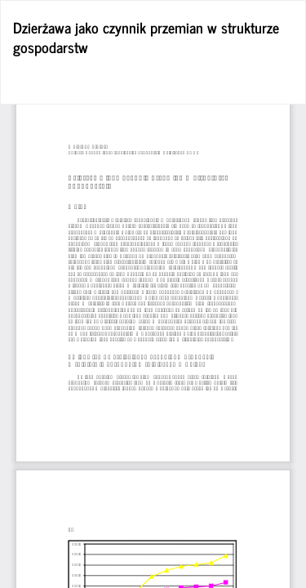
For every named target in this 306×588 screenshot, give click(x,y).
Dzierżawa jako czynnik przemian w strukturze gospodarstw (146, 37)
